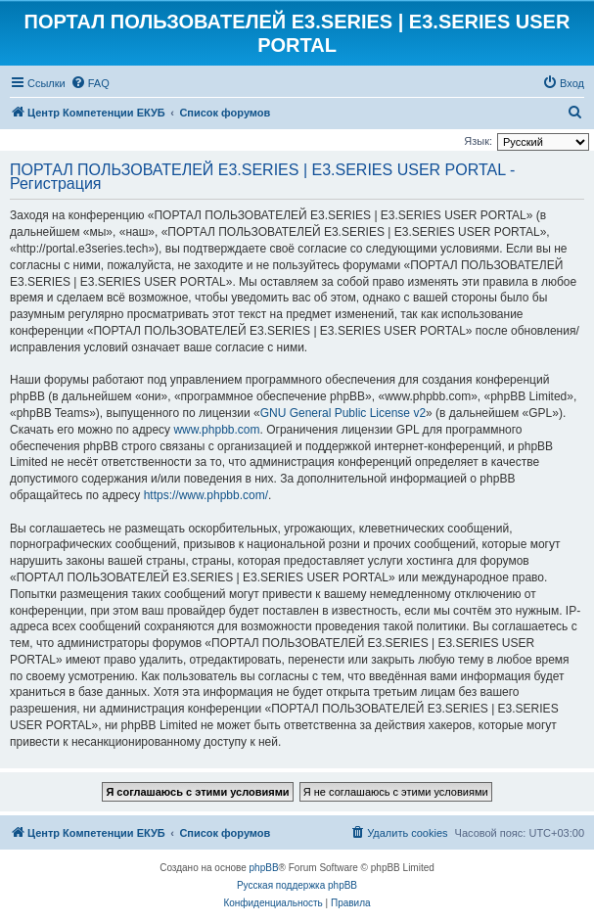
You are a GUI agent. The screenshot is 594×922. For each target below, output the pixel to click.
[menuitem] (90, 83)
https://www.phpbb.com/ (206, 495)
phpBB (264, 867)
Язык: (478, 141)
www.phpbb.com (216, 430)
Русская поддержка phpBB (297, 885)
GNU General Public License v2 (343, 413)
